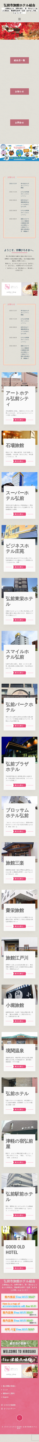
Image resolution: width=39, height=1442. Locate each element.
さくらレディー (9, 1409)
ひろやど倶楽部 (9, 1405)
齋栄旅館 (15, 910)
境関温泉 (15, 1050)
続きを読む (19, 420)
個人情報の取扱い (9, 1386)
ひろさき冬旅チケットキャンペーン (25, 194)
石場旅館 (15, 445)
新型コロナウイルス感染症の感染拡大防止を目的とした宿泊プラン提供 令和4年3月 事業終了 (25, 225)
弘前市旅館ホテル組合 (19, 5)
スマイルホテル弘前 (17, 654)
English (5, 1397)
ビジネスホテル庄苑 (17, 548)
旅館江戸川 (17, 958)
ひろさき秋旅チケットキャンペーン (25, 212)
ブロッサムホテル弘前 (17, 812)
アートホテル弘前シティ (17, 398)
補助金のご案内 (8, 1393)
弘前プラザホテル (17, 766)
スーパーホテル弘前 (17, 495)
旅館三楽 (15, 863)
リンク (5, 1390)
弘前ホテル (17, 1093)
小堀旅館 (15, 1005)
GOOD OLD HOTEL (15, 1249)
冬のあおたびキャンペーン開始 (25, 185)
